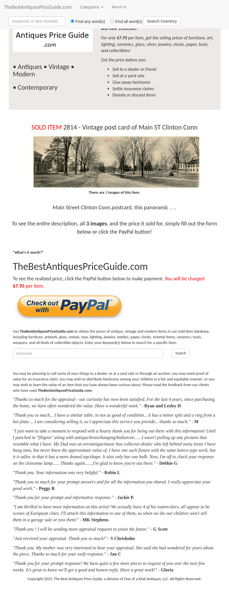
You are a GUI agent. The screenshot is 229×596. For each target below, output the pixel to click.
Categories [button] (91, 7)
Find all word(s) (124, 21)
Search (180, 353)
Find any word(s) (85, 21)
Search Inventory (162, 21)
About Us (119, 7)
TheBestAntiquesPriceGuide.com (38, 7)
